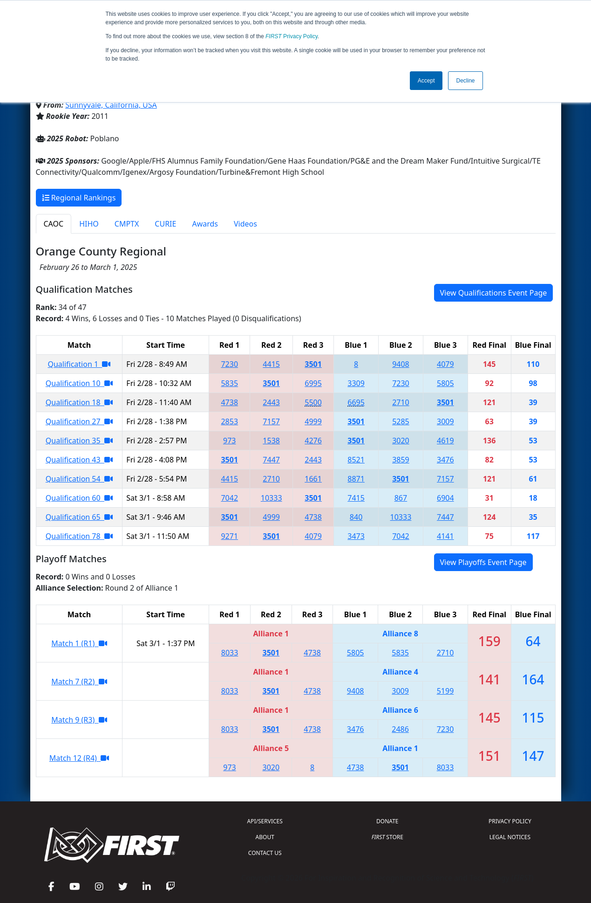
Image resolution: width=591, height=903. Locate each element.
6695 (356, 402)
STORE (387, 837)
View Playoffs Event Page (483, 562)
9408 (400, 364)
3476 (445, 460)
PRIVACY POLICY (510, 821)
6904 (445, 498)
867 (400, 498)
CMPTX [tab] (127, 224)
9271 (229, 536)
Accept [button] (426, 80)
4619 (445, 440)
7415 (356, 498)
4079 (445, 364)
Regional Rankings (79, 198)
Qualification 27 (79, 421)
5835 (229, 383)
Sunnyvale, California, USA (111, 105)
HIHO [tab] (89, 224)
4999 (313, 421)
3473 (356, 536)
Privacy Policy (291, 36)
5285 (400, 421)
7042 (229, 498)
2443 (271, 402)
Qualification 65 (79, 517)
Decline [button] (465, 80)
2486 (400, 729)
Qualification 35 (79, 440)
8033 (229, 653)
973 (229, 440)
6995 (313, 383)
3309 (356, 383)
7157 (271, 421)
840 (356, 517)
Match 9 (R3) (79, 720)
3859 (400, 460)
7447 (271, 460)
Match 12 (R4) (79, 758)
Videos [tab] (245, 224)
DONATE (387, 821)
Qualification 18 (79, 402)
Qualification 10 (79, 383)
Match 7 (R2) (79, 681)
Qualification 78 (79, 536)
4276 (313, 440)
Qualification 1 (79, 364)
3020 (400, 440)
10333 (271, 498)
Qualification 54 (79, 479)
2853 (229, 421)
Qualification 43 (79, 460)
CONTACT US (265, 853)
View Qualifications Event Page (493, 293)
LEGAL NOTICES (510, 837)
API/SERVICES (265, 821)
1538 (271, 440)
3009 (445, 421)
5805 (445, 383)
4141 (445, 536)
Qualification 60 (79, 498)
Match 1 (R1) (79, 643)
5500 (313, 402)
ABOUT (265, 837)
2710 (400, 402)
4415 (271, 364)
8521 (356, 460)
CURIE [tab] (165, 224)
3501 (313, 364)
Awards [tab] (205, 224)
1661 (313, 479)
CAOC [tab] (54, 224)
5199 (445, 691)
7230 (229, 364)
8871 (356, 479)
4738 (229, 402)
